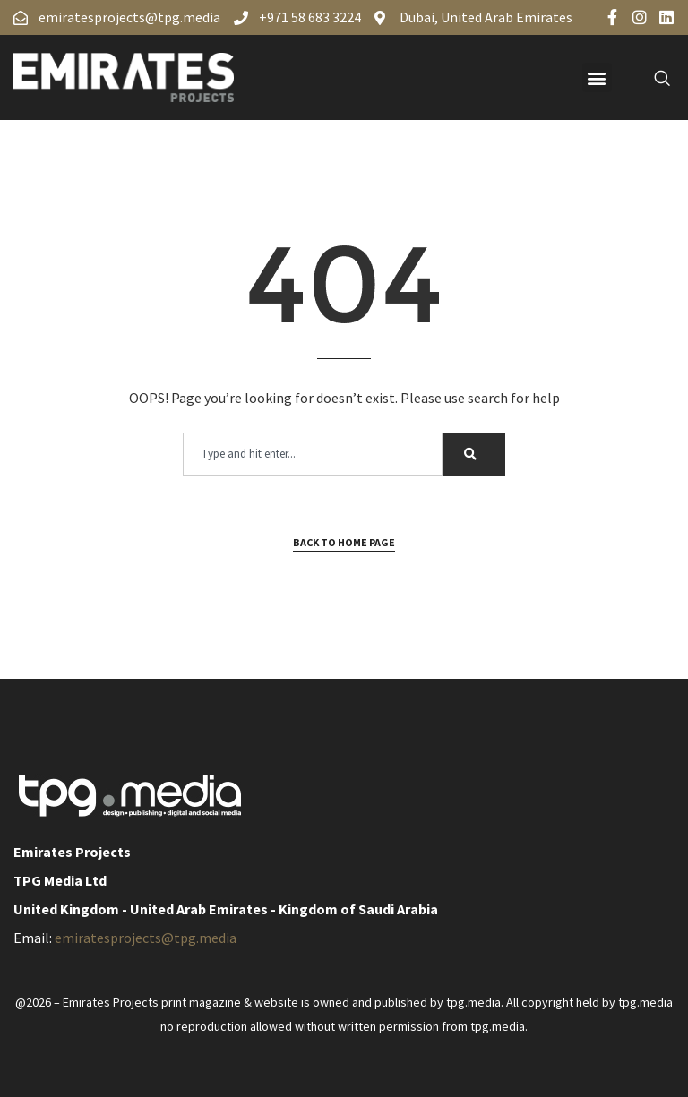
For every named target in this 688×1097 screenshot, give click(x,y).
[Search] (474, 454)
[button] (597, 77)
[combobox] (313, 454)
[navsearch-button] (652, 77)
